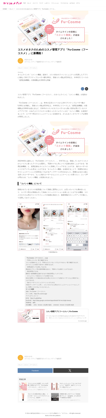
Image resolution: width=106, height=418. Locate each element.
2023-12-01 (28, 60)
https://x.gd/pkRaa (35, 298)
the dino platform (55, 415)
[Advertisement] (53, 338)
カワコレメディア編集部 (33, 62)
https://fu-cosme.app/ (40, 294)
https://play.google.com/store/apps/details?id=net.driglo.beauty (52, 300)
